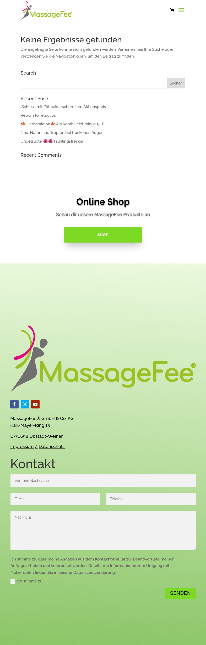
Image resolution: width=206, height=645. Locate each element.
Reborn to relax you (39, 115)
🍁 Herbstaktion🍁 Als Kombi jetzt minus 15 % (63, 124)
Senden (180, 593)
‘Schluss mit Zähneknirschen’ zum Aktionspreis (63, 106)
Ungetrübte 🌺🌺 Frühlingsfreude (52, 141)
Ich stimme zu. (26, 581)
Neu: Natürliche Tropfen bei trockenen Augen (62, 132)
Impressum (22, 446)
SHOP (103, 235)
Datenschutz (52, 446)
